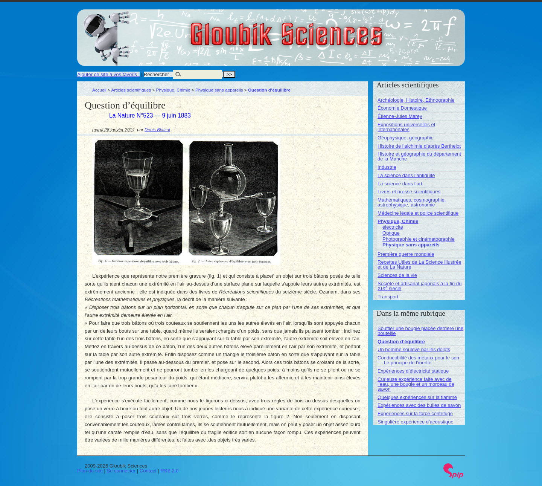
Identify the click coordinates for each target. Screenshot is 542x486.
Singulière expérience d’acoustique (416, 422)
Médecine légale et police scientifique (418, 213)
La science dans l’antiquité (406, 175)
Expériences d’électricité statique (413, 371)
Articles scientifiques (131, 89)
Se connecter (121, 471)
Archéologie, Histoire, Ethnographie (416, 100)
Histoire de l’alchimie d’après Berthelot (419, 146)
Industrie (387, 167)
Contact (148, 471)
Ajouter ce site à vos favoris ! (108, 74)
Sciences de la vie (397, 275)
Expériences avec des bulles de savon (419, 405)
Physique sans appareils (219, 89)
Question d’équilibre (401, 341)
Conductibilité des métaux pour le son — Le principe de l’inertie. (418, 360)
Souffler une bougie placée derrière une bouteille (420, 331)
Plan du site (90, 471)
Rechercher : (158, 74)
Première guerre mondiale (406, 254)
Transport (388, 297)
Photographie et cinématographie (418, 239)
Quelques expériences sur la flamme (417, 397)
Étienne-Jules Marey (400, 116)
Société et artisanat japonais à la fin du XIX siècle (419, 286)
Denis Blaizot (157, 129)
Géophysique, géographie (406, 138)
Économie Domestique (402, 108)
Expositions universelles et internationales (406, 127)
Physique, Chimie (173, 89)
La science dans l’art (400, 183)
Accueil (99, 89)
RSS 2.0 (169, 471)
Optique (391, 233)
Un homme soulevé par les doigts (414, 349)
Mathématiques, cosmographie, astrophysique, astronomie (412, 202)
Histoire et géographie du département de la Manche (419, 156)
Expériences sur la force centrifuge (415, 413)
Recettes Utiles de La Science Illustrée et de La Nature (419, 264)
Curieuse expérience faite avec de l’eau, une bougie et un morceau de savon (416, 384)
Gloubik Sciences (329, 29)
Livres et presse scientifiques (409, 191)
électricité (392, 227)
